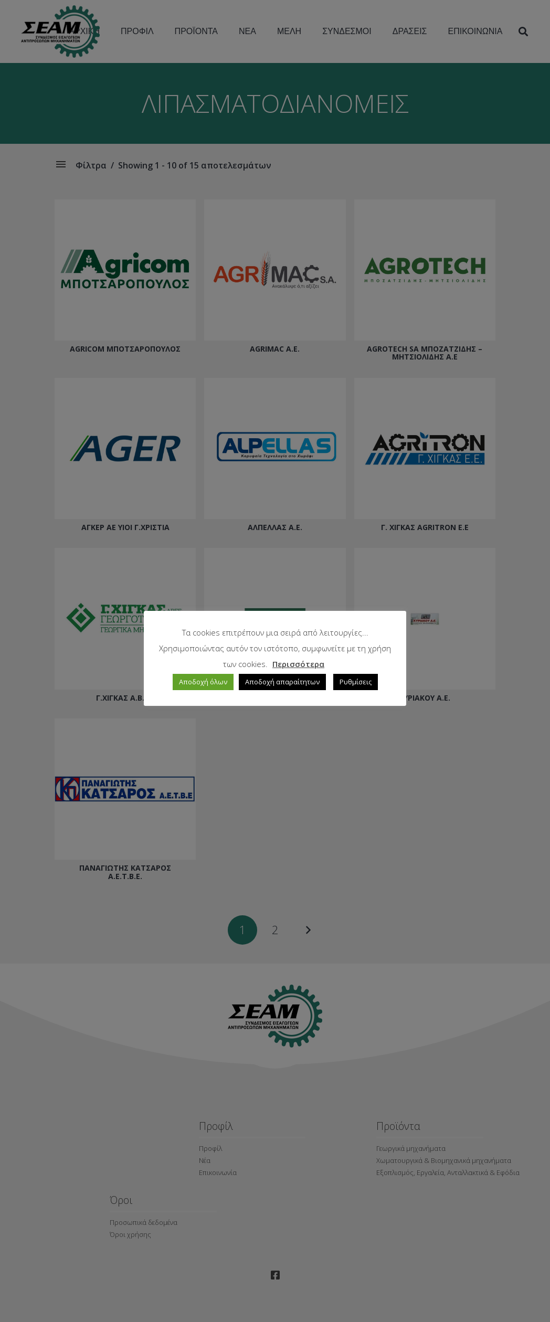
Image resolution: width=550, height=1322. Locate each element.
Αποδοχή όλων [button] (203, 681)
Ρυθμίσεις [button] (356, 681)
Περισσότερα (298, 664)
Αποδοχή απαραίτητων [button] (282, 681)
